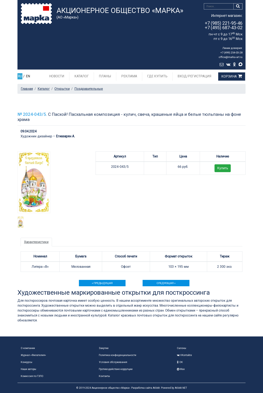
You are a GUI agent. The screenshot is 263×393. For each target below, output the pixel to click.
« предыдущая (102, 283)
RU (20, 76)
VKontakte (184, 355)
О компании (28, 348)
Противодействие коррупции (116, 369)
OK (180, 362)
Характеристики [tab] (36, 242)
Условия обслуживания (113, 362)
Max (181, 369)
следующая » (166, 283)
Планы (105, 76)
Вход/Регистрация (194, 76)
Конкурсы (26, 362)
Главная (27, 89)
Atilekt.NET (181, 387)
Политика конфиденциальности (117, 355)
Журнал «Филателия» (33, 355)
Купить (222, 168)
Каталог (81, 76)
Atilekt (156, 387)
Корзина (229, 76)
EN (28, 76)
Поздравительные (88, 89)
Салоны (181, 348)
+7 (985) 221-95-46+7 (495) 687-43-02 (223, 25)
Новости (56, 76)
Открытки (62, 89)
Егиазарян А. (65, 136)
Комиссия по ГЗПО (32, 376)
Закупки (103, 348)
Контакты (104, 376)
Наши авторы (28, 369)
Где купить (157, 76)
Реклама (129, 76)
